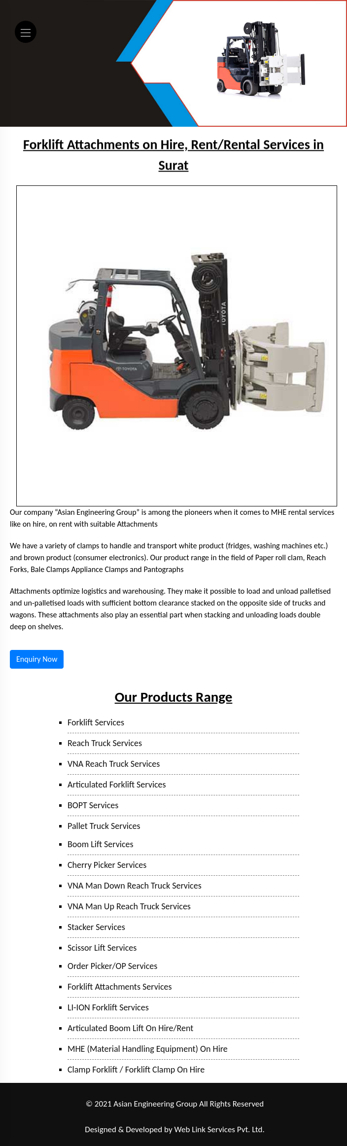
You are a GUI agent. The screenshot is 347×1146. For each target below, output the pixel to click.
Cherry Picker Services (107, 865)
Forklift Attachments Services (120, 986)
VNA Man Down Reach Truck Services (135, 885)
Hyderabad (254, 1117)
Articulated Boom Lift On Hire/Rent (130, 1028)
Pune (93, 1117)
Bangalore (289, 1117)
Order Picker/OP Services (112, 966)
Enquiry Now (36, 659)
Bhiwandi (172, 1117)
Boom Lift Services (101, 844)
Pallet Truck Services (104, 826)
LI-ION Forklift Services (108, 1007)
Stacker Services (96, 927)
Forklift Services (96, 722)
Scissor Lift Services (102, 947)
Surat (198, 1117)
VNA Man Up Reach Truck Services (129, 906)
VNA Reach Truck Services (114, 763)
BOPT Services (93, 805)
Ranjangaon (63, 1117)
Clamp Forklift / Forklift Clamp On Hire (136, 1069)
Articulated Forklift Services (117, 784)
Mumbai (141, 1117)
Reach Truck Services (105, 743)
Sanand (222, 1117)
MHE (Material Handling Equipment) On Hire (148, 1048)
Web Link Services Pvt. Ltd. (219, 1129)
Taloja (114, 1117)
